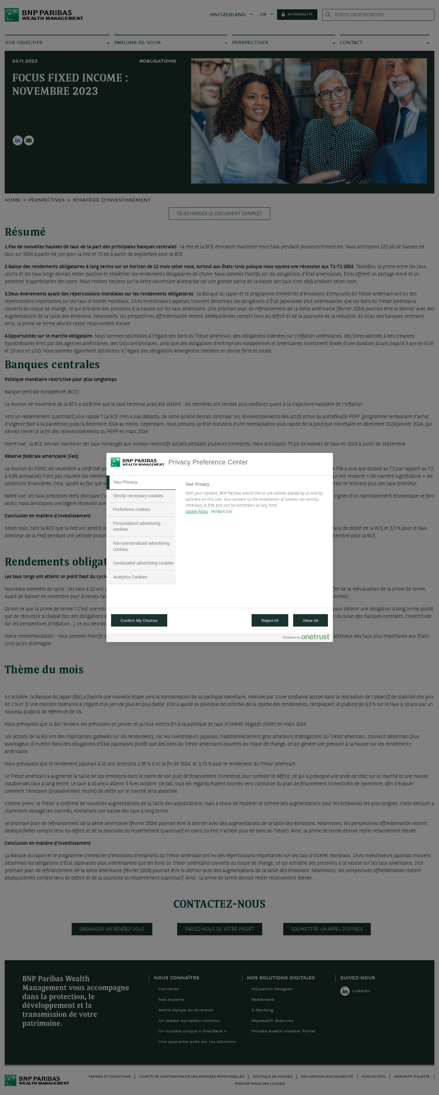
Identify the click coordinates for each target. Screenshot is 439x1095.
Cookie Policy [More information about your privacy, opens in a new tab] (197, 512)
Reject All (270, 620)
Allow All (310, 620)
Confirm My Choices (139, 620)
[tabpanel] (256, 500)
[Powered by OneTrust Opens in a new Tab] (306, 638)
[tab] (141, 482)
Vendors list (221, 512)
